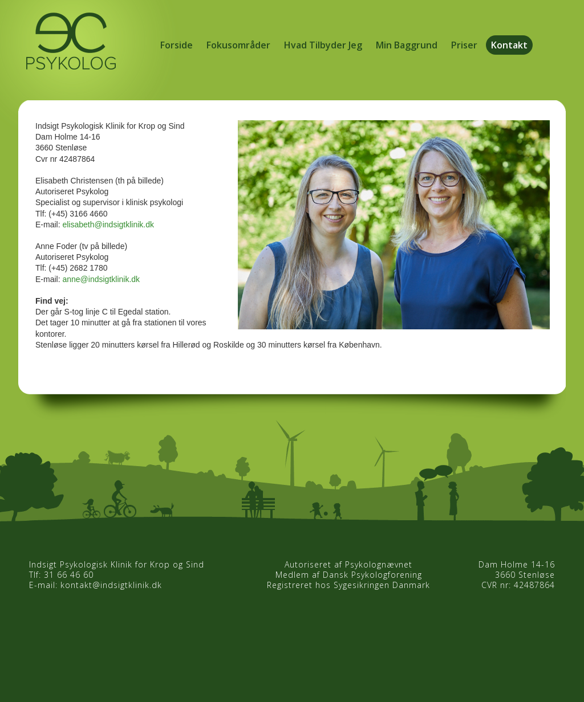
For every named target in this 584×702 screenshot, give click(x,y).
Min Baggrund (406, 45)
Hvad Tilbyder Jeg (323, 45)
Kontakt (509, 45)
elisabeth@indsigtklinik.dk (108, 224)
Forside (176, 45)
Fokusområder (238, 45)
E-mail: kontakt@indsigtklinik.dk (95, 584)
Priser (464, 45)
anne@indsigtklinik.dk (101, 279)
